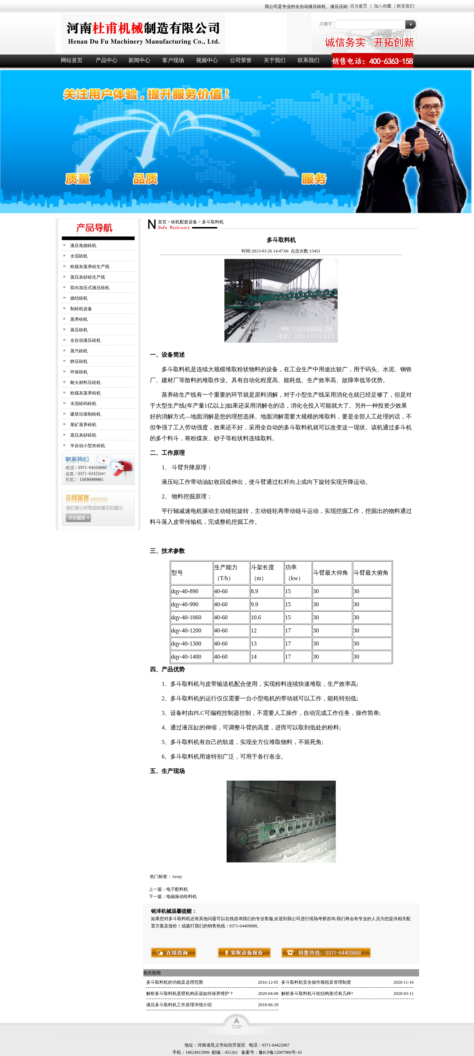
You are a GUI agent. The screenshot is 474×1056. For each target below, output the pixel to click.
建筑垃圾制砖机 (85, 414)
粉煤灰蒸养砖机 (85, 393)
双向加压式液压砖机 (89, 287)
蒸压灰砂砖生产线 (87, 277)
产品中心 (106, 60)
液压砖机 (182, 33)
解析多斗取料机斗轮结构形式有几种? (317, 993)
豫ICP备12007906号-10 (280, 1052)
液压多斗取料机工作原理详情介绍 (179, 1004)
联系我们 (308, 60)
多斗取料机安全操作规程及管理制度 (316, 982)
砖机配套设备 (184, 221)
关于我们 (275, 60)
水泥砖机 (79, 256)
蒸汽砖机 (79, 350)
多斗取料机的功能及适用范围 (174, 982)
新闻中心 (139, 60)
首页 (162, 221)
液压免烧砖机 (83, 245)
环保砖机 (79, 372)
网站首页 (72, 60)
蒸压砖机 (79, 329)
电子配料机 (177, 889)
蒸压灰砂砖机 (83, 435)
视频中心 (207, 60)
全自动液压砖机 (85, 340)
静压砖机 (79, 361)
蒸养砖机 (79, 319)
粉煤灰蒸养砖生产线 (89, 266)
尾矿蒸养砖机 (83, 424)
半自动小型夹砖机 (87, 445)
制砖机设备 (81, 308)
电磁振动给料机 (181, 896)
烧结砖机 (79, 298)
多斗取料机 (213, 221)
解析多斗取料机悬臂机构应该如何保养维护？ (190, 993)
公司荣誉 (241, 60)
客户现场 (173, 60)
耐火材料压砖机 (85, 382)
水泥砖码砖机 (83, 403)
